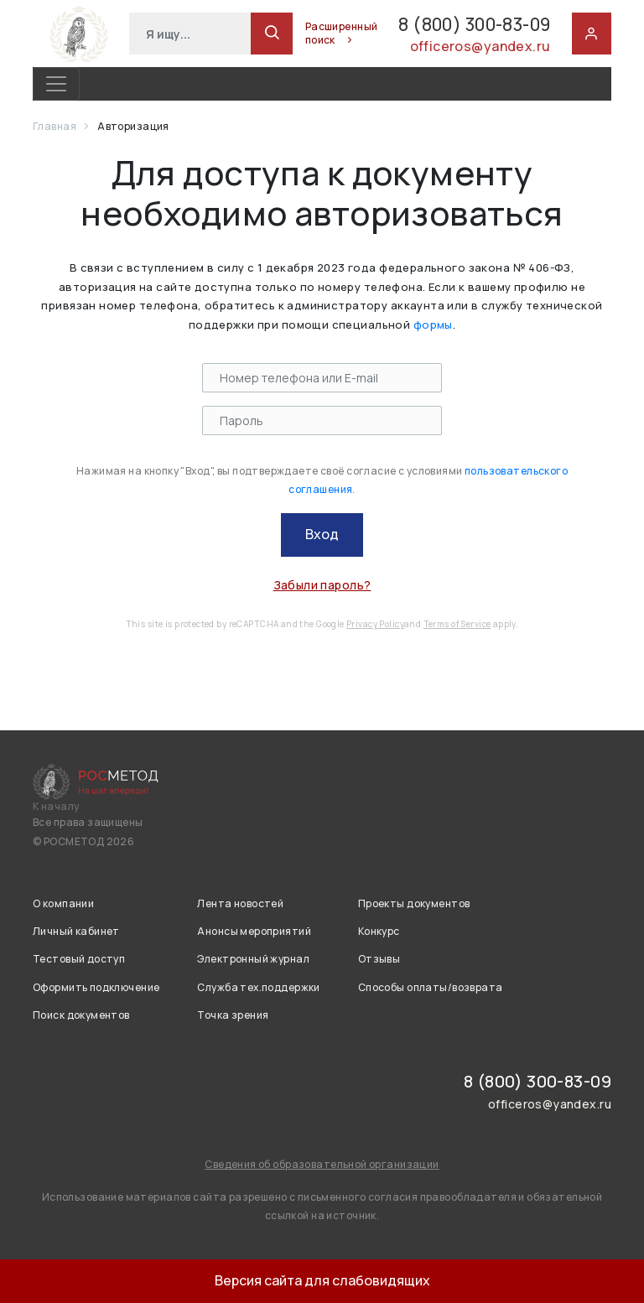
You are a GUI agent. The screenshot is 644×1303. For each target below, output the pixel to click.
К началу (56, 806)
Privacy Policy (375, 624)
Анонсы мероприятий (254, 931)
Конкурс (379, 931)
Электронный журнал (253, 959)
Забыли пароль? (322, 585)
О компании (63, 903)
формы (433, 324)
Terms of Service (457, 624)
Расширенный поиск (307, 33)
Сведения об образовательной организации (322, 1164)
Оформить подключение (96, 987)
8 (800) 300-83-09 (456, 24)
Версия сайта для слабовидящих (322, 1280)
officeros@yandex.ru (479, 48)
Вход (322, 534)
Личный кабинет (76, 931)
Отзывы (379, 959)
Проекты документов (414, 903)
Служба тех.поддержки (258, 987)
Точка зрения (232, 1015)
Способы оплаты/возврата (430, 987)
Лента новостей (240, 903)
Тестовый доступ (79, 959)
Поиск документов (81, 1015)
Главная (55, 126)
